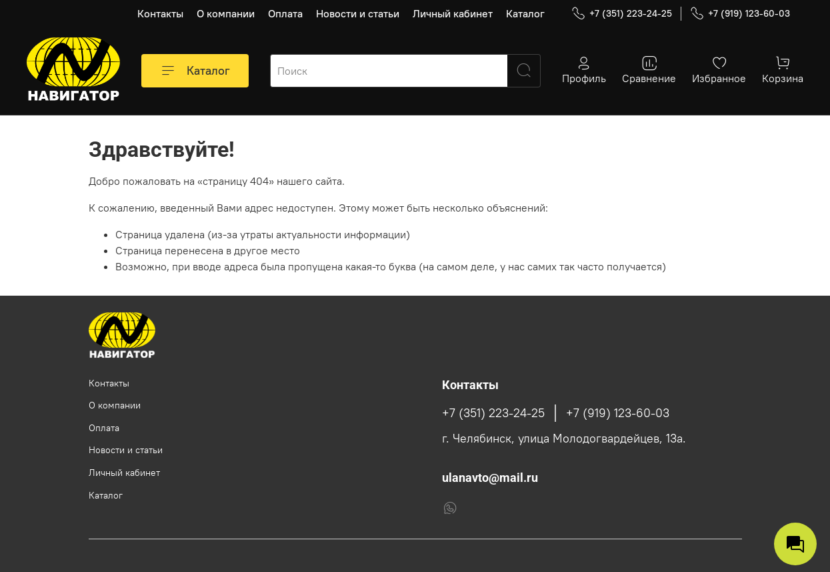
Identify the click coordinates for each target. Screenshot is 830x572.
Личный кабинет (453, 13)
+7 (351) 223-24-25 (621, 14)
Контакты (160, 13)
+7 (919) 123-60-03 (740, 14)
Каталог (525, 13)
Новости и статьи (357, 13)
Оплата (285, 13)
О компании (226, 13)
